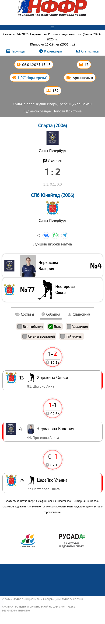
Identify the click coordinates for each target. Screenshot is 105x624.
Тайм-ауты (71, 336)
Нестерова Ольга (65, 289)
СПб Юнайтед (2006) (52, 195)
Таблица (18, 51)
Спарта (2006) (52, 125)
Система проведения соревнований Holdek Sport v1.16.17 (39, 606)
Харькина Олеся (52, 377)
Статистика (90, 51)
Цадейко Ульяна (52, 480)
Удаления (77, 326)
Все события (30, 326)
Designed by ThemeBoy (16, 610)
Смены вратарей (38, 336)
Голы (55, 326)
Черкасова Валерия (48, 265)
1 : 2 (52, 171)
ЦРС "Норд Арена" (32, 77)
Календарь (53, 51)
